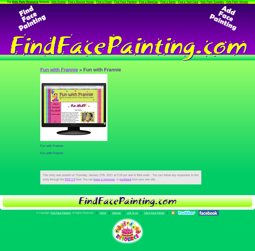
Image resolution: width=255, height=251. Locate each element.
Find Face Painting (125, 2)
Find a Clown (104, 2)
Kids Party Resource (25, 2)
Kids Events (59, 2)
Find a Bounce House (81, 2)
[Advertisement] (127, 18)
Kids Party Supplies (212, 2)
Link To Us (132, 213)
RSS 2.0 (70, 179)
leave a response (104, 179)
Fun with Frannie (59, 69)
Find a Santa (168, 2)
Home (103, 213)
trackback (126, 179)
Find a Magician (148, 2)
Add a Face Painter (154, 213)
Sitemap (116, 213)
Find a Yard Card (188, 2)
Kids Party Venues (237, 2)
